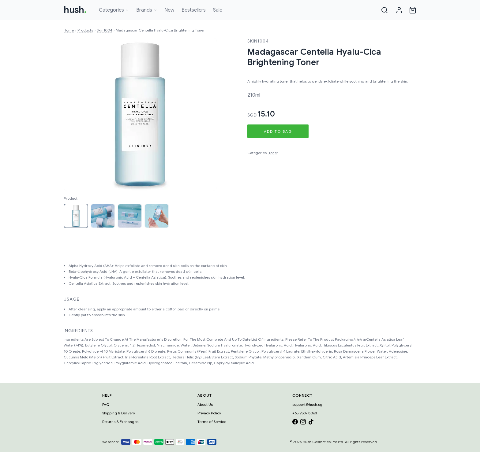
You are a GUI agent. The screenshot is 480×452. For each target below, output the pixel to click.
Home (69, 30)
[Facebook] (295, 423)
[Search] (384, 10)
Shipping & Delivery (118, 413)
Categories (114, 10)
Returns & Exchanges (120, 421)
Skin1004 (104, 30)
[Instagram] (303, 423)
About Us (205, 404)
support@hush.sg (307, 404)
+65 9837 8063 (304, 413)
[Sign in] (399, 10)
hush (75, 10)
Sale (217, 10)
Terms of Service (211, 421)
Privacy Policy (209, 413)
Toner (273, 152)
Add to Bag (278, 131)
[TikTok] (311, 423)
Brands (146, 10)
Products (85, 30)
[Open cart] (412, 10)
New (169, 10)
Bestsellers (194, 10)
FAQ (105, 404)
